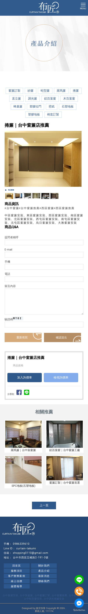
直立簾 (16, 98)
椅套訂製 (53, 114)
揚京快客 (40, 608)
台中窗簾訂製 (42, 595)
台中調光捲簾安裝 (54, 598)
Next (79, 159)
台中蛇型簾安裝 (33, 598)
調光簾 (32, 98)
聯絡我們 (44, 581)
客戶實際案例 (16, 575)
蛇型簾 (45, 90)
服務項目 (16, 570)
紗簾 (30, 90)
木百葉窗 (69, 98)
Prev (9, 159)
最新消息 (44, 575)
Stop (45, 191)
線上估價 (16, 581)
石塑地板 (68, 106)
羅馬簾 (61, 90)
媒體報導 (16, 586)
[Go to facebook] (79, 603)
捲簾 (76, 90)
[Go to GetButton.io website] (79, 610)
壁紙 (52, 106)
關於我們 (44, 565)
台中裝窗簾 (26, 595)
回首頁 (16, 565)
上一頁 (44, 505)
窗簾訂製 (14, 90)
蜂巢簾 (17, 106)
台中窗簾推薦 (59, 595)
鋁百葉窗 (50, 98)
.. (65, 608)
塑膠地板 (34, 114)
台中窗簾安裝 (10, 595)
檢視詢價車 (61, 377)
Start (43, 191)
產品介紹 (44, 570)
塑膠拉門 (35, 106)
